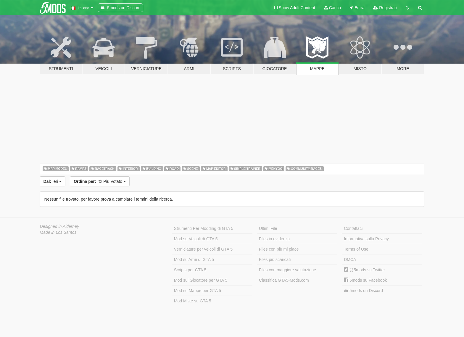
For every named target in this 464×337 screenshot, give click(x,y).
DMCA (350, 259)
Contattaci (353, 228)
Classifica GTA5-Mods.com (284, 280)
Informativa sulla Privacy (366, 238)
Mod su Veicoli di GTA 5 (196, 238)
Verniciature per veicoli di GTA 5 (203, 249)
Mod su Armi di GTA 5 (194, 259)
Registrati (385, 7)
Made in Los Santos (58, 232)
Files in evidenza (274, 238)
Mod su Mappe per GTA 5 (197, 290)
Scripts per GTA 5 (190, 269)
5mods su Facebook (365, 280)
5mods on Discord (363, 290)
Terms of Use (356, 249)
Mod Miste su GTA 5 (192, 301)
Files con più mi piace (279, 249)
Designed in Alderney (59, 226)
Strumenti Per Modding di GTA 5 (203, 228)
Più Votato (100, 181)
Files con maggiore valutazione (287, 269)
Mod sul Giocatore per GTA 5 (200, 280)
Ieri (53, 181)
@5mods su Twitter (364, 269)
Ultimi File (268, 228)
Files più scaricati (275, 259)
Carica (332, 7)
